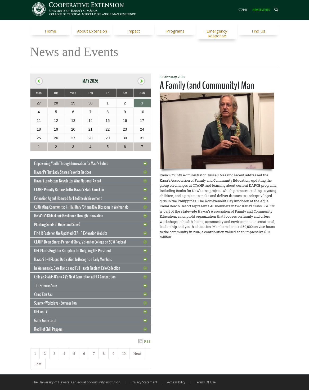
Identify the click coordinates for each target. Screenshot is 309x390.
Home (50, 31)
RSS (147, 341)
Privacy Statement (144, 382)
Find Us (258, 31)
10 (124, 353)
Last (38, 363)
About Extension (92, 31)
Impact (133, 31)
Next (137, 353)
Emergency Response (217, 33)
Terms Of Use (205, 382)
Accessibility (176, 382)
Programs (175, 31)
